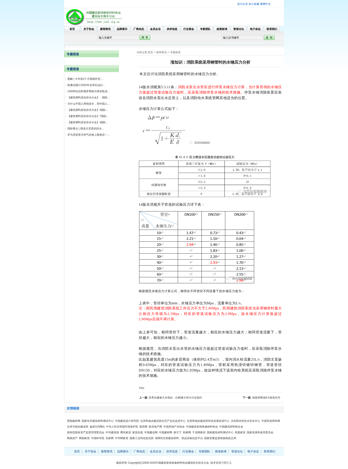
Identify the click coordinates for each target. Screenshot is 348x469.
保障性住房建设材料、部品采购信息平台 (179, 438)
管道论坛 (238, 29)
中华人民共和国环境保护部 (122, 426)
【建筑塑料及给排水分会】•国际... (87, 109)
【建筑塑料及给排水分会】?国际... (88, 116)
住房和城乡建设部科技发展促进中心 (208, 420)
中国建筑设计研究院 (127, 420)
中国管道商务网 (270, 420)
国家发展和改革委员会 (260, 432)
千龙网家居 (199, 432)
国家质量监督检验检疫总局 (220, 438)
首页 (72, 29)
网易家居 (84, 438)
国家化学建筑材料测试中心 (98, 420)
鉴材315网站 (97, 426)
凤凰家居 (240, 432)
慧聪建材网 (73, 420)
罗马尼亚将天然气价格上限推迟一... (88, 134)
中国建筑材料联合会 (231, 426)
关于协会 (88, 29)
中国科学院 (97, 438)
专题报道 (175, 52)
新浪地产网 (155, 426)
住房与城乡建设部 (77, 426)
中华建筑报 (112, 432)
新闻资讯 (105, 29)
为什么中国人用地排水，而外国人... (88, 103)
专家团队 (205, 29)
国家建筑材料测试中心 (220, 432)
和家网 (187, 432)
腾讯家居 (125, 432)
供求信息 (172, 29)
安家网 (110, 438)
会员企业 (155, 29)
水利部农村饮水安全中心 (245, 420)
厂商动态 (138, 29)
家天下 (178, 432)
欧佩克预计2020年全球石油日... (86, 85)
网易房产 (72, 438)
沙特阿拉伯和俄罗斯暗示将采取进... (88, 91)
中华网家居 (121, 438)
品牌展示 (122, 29)
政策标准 (222, 29)
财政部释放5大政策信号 (266, 397)
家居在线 (137, 432)
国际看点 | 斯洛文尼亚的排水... (85, 128)
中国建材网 (165, 432)
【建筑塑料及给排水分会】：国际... (88, 97)
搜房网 (143, 426)
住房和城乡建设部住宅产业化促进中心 (163, 420)
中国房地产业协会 (174, 426)
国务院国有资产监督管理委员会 (85, 432)
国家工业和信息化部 (142, 438)
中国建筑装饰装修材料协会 (202, 426)
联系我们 (272, 29)
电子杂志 (255, 29)
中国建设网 (151, 432)
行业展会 (188, 29)
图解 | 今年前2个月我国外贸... (85, 78)
